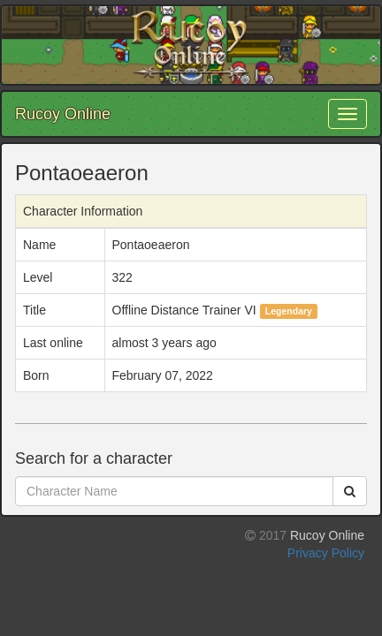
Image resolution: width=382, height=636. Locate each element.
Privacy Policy (325, 553)
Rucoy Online (63, 114)
